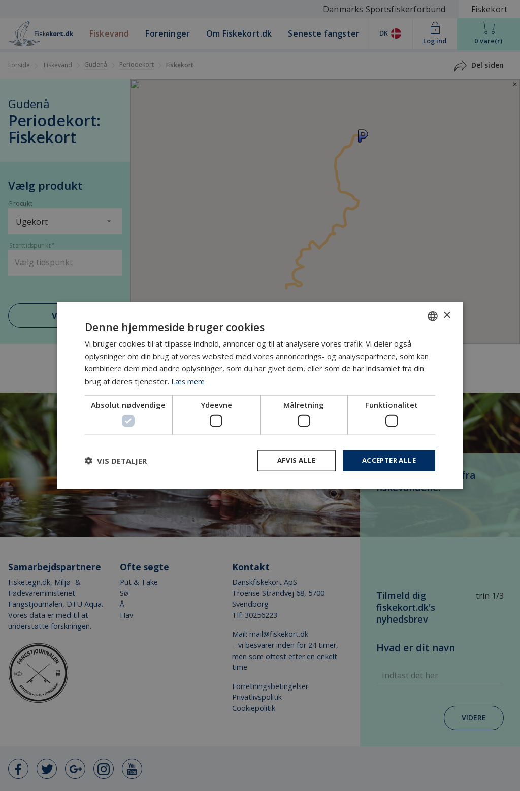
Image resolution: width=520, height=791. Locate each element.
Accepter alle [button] (387, 460)
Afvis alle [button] (291, 460)
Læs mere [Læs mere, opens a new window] (189, 380)
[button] (116, 460)
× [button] (446, 314)
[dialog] (260, 395)
